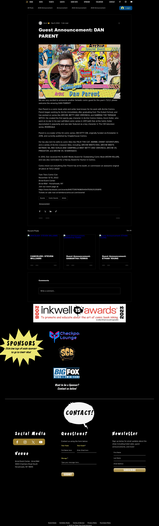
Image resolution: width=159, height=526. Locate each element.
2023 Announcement (79, 8)
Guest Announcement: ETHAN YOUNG (114, 257)
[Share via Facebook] (40, 211)
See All (129, 230)
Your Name (65, 445)
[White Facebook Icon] (120, 2)
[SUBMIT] (67, 474)
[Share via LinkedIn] (50, 211)
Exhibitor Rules (65, 523)
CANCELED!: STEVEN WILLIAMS (41, 257)
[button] (74, 1)
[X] (33, 442)
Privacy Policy (92, 523)
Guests (42, 198)
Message (64, 458)
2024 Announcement (98, 8)
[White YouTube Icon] (131, 2)
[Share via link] (56, 211)
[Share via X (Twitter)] (45, 211)
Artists (64, 198)
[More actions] (119, 23)
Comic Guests (53, 198)
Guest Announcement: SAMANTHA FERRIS (78, 257)
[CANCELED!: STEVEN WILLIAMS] (44, 244)
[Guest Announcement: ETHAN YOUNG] (115, 244)
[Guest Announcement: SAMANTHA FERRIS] (80, 244)
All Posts (30, 8)
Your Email (81, 445)
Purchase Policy (105, 523)
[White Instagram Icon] (126, 2)
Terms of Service (78, 523)
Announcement (62, 8)
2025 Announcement (45, 8)
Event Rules (52, 523)
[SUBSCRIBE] (130, 470)
